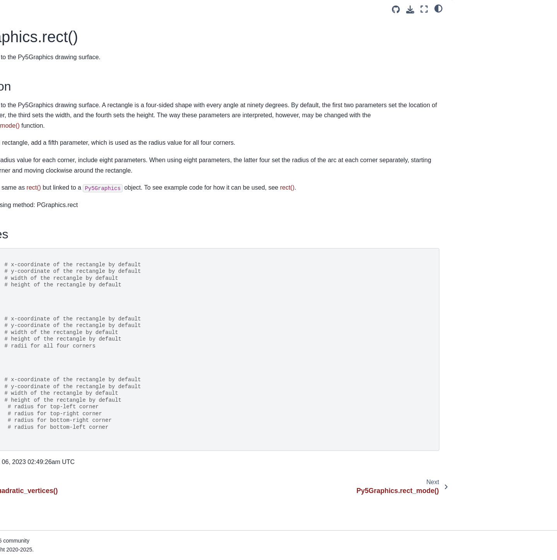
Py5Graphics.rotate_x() (40, 149)
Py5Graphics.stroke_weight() (47, 481)
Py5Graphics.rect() (36, 75)
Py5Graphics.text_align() (42, 506)
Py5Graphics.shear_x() (40, 334)
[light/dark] (438, 8)
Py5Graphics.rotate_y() (40, 162)
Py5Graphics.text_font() (41, 542)
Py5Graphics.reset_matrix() (45, 112)
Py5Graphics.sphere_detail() (47, 407)
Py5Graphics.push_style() (43, 26)
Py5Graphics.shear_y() (40, 346)
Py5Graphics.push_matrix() (45, 14)
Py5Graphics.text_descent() (46, 530)
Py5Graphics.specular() (41, 383)
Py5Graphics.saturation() (42, 186)
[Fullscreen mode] (424, 9)
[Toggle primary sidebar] (136, 9)
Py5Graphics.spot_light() (42, 420)
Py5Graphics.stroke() (38, 444)
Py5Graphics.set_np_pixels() (47, 272)
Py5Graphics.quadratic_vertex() (51, 51)
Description (473, 24)
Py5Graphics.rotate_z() (40, 174)
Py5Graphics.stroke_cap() (44, 457)
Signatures (471, 34)
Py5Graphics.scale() (37, 211)
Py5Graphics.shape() (38, 309)
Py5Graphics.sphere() (39, 395)
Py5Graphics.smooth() (39, 371)
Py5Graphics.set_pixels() (42, 284)
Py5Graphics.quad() (36, 39)
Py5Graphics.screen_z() (41, 248)
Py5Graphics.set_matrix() (43, 260)
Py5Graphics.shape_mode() (46, 321)
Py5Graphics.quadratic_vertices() (53, 63)
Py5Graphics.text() (35, 493)
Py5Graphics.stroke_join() (44, 469)
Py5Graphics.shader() (39, 297)
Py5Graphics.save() (36, 198)
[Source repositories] (396, 9)
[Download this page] (410, 9)
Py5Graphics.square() (39, 432)
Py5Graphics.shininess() (42, 358)
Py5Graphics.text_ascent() (44, 518)
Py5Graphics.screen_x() (41, 223)
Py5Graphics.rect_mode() (43, 88)
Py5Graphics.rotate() (37, 137)
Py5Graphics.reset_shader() (46, 125)
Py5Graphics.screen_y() (41, 235)
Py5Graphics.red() (34, 100)
